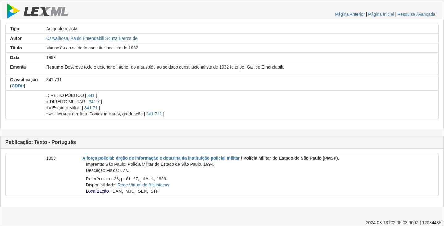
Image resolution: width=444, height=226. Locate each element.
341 (91, 95)
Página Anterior (350, 14)
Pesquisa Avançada (416, 14)
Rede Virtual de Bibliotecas (143, 184)
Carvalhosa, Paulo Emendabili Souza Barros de (92, 38)
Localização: (98, 191)
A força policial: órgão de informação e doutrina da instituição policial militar (161, 158)
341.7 (94, 101)
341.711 (154, 113)
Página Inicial (381, 14)
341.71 (91, 107)
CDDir (18, 85)
